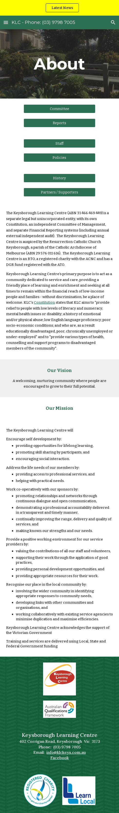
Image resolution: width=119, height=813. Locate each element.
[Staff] (59, 143)
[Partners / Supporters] (59, 192)
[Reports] (59, 123)
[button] (6, 22)
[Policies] (59, 157)
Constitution (44, 302)
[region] (59, 8)
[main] (59, 63)
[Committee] (59, 108)
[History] (59, 178)
